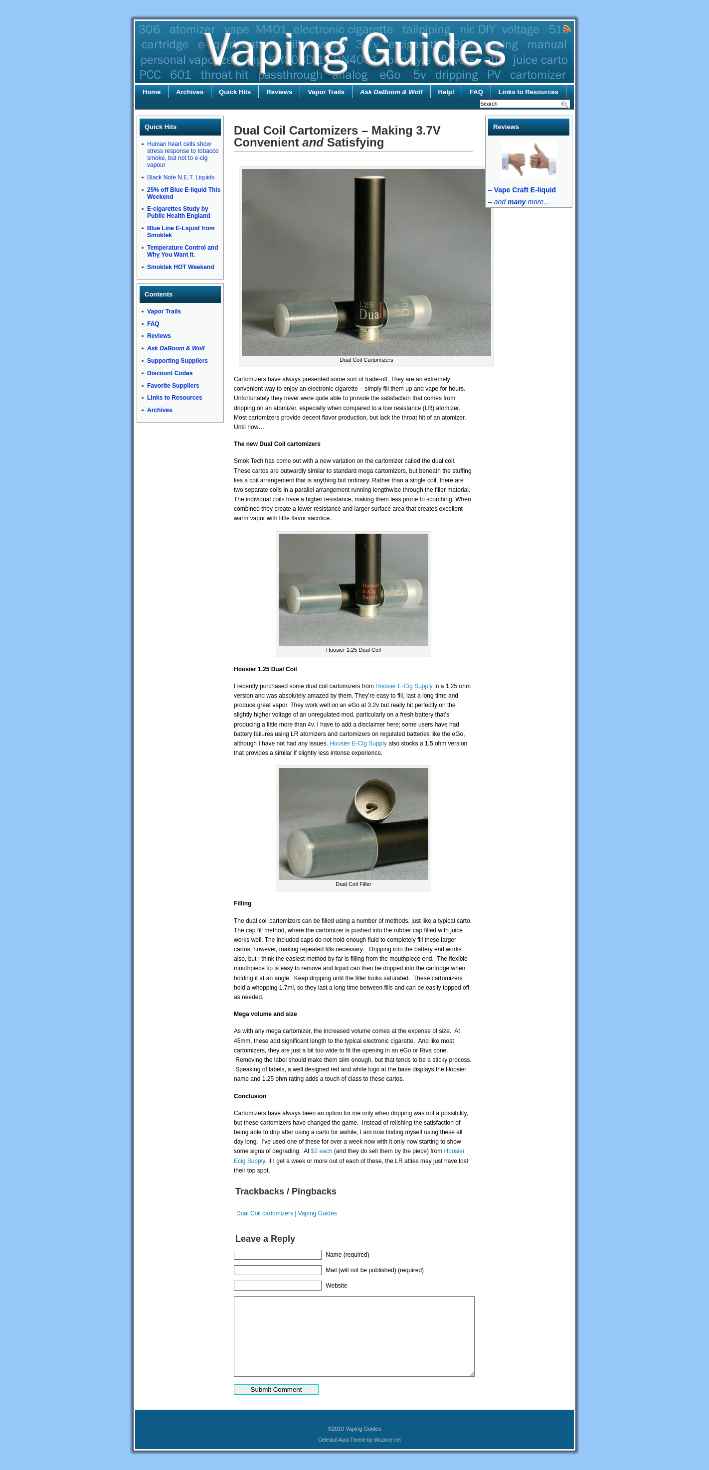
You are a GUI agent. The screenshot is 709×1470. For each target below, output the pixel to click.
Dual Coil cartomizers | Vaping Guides (286, 1213)
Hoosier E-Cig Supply (404, 686)
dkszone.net (387, 1440)
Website (336, 1285)
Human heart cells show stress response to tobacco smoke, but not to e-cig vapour (182, 154)
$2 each (322, 1151)
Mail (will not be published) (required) (375, 1270)
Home (152, 92)
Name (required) (347, 1254)
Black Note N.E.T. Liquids (180, 177)
